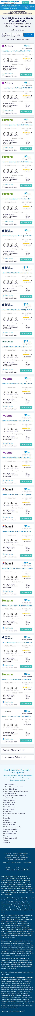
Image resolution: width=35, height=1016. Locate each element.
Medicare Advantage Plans (20, 853)
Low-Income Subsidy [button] (14, 757)
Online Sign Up (26, 75)
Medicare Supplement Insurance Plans (16, 857)
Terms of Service (16, 862)
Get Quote (8, 853)
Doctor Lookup (6, 35)
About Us (5, 862)
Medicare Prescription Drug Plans (16, 855)
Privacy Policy (27, 862)
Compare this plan (11, 76)
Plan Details (8, 74)
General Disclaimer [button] (13, 750)
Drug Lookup (17, 35)
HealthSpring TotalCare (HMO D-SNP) (17, 88)
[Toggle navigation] (32, 2)
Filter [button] (28, 35)
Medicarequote (10, 1)
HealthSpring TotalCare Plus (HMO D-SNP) (18, 51)
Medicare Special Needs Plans (17, 860)
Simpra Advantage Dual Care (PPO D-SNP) (18, 716)
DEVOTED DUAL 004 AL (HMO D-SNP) (17, 568)
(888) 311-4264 (28, 6)
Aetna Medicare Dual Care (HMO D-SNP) (17, 384)
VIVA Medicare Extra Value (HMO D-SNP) (18, 347)
